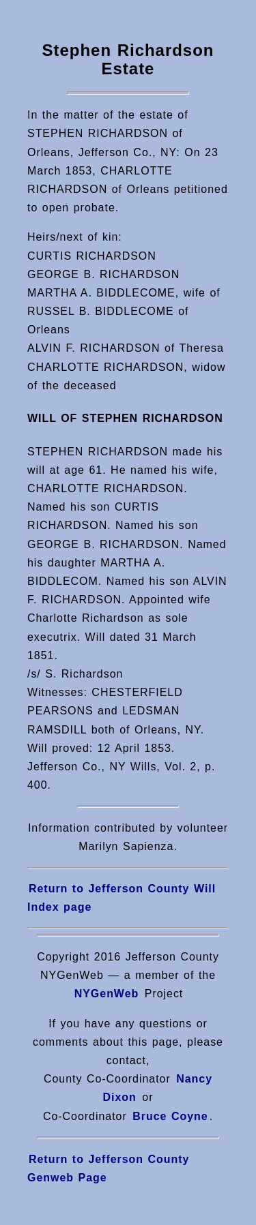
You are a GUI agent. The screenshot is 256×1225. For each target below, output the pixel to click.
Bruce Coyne (168, 1116)
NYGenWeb (106, 993)
